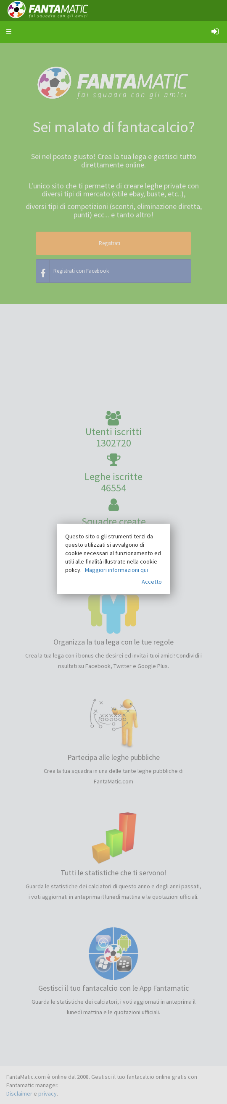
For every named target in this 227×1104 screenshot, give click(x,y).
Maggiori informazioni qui (116, 570)
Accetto (152, 581)
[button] (9, 31)
